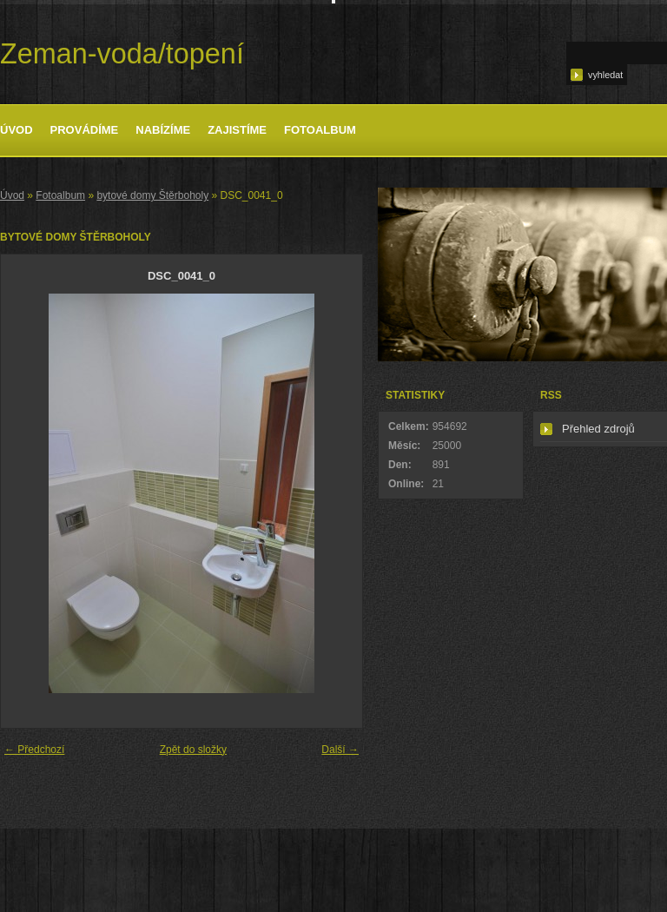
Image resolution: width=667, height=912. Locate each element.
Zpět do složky (193, 749)
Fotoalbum (320, 129)
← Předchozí (34, 749)
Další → (340, 749)
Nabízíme (162, 129)
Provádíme (84, 129)
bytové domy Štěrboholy (152, 195)
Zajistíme (237, 129)
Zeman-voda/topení (122, 53)
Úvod (16, 129)
